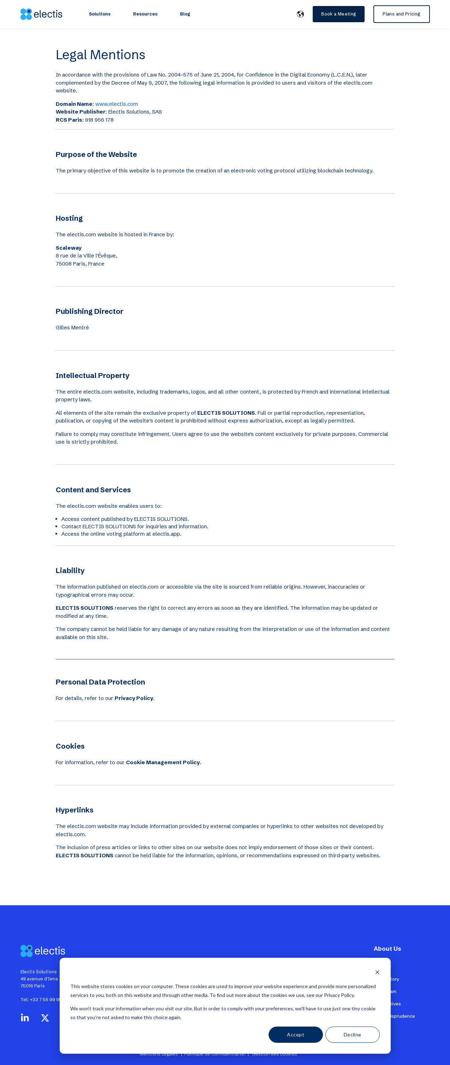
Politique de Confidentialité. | (217, 1054)
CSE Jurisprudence (394, 1016)
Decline (352, 1034)
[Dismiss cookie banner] (377, 973)
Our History (386, 979)
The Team (385, 991)
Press (380, 966)
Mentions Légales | (162, 1054)
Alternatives (387, 1003)
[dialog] (225, 1006)
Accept (295, 1034)
